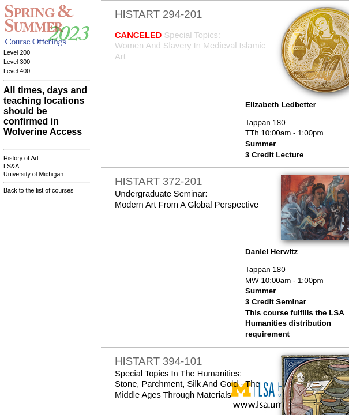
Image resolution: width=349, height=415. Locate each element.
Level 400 (16, 70)
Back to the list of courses (38, 190)
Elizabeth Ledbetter (280, 104)
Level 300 (16, 61)
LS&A (11, 166)
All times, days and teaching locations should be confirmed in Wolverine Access (45, 111)
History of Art (21, 157)
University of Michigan (33, 174)
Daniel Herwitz (271, 251)
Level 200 (16, 52)
